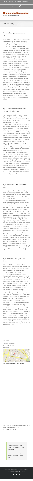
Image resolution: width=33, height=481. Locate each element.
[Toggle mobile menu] (29, 18)
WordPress (21, 471)
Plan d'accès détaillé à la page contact (13, 363)
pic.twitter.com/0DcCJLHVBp (15, 451)
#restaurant (17, 447)
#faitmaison (11, 449)
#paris (22, 447)
